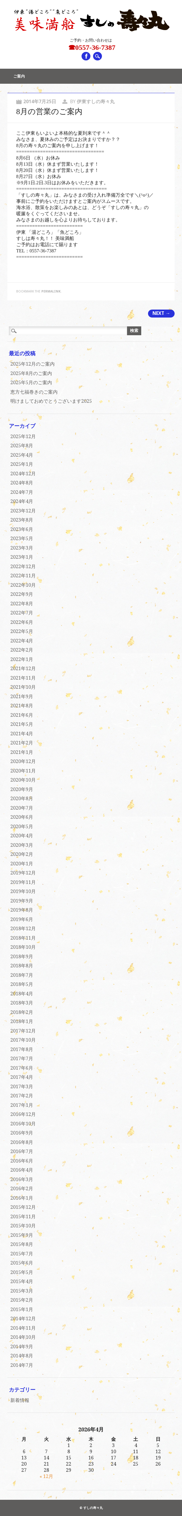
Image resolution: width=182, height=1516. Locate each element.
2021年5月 (21, 724)
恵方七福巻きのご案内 (34, 392)
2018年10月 (23, 947)
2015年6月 (21, 1263)
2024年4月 (21, 501)
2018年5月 (21, 984)
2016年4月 (21, 1170)
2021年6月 (21, 715)
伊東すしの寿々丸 (96, 101)
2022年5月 (21, 631)
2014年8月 (21, 1356)
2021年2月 (21, 743)
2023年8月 (21, 520)
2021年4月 (21, 733)
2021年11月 (23, 678)
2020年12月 (23, 761)
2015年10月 (23, 1226)
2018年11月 (23, 938)
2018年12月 (23, 928)
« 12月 (46, 1476)
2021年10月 (23, 687)
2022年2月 (21, 650)
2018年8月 (21, 966)
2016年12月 (23, 1114)
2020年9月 (21, 789)
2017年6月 (21, 1068)
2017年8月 (21, 1049)
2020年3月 (21, 845)
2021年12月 (23, 668)
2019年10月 (23, 891)
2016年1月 (21, 1198)
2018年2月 (21, 1012)
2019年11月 (23, 882)
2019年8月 (21, 910)
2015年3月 (21, 1291)
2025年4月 (21, 455)
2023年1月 (21, 557)
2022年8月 (21, 603)
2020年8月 (21, 798)
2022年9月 (21, 594)
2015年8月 (21, 1244)
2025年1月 (21, 464)
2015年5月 (21, 1272)
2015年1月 (21, 1309)
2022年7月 (21, 613)
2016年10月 (23, 1124)
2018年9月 (21, 956)
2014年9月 (21, 1346)
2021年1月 (21, 752)
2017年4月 (21, 1077)
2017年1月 (21, 1105)
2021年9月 (21, 696)
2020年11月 (23, 771)
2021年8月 (21, 705)
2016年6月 (21, 1161)
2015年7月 (21, 1254)
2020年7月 (21, 808)
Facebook (86, 56)
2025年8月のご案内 (31, 373)
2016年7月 (21, 1151)
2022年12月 (23, 566)
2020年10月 (23, 780)
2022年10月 (23, 585)
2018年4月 (21, 994)
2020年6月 (21, 817)
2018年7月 (21, 975)
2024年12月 (23, 473)
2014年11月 (23, 1328)
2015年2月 (21, 1300)
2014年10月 (23, 1337)
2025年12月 (23, 436)
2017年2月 (21, 1096)
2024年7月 (21, 492)
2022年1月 (21, 659)
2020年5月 (21, 826)
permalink (51, 291)
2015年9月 (21, 1235)
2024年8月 (21, 483)
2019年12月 (23, 873)
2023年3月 (21, 548)
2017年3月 (21, 1086)
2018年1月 (21, 1021)
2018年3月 (21, 1003)
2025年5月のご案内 (31, 382)
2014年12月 (23, 1318)
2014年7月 (21, 1365)
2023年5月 (21, 538)
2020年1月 (21, 863)
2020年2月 (21, 854)
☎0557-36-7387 (92, 47)
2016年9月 (21, 1133)
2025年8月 (21, 445)
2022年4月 (21, 641)
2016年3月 (21, 1179)
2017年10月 (23, 1040)
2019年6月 (21, 919)
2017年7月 (21, 1058)
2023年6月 (21, 529)
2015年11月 (23, 1216)
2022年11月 (23, 575)
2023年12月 (23, 511)
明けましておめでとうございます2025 (51, 401)
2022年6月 (21, 622)
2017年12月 (23, 1031)
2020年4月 (21, 835)
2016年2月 (21, 1188)
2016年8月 (21, 1142)
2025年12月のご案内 (32, 364)
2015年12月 (23, 1207)
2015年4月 (21, 1281)
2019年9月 (21, 901)
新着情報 (19, 1400)
